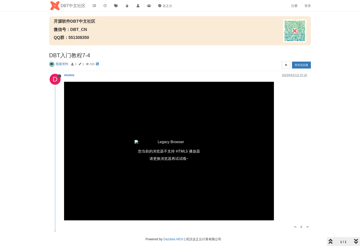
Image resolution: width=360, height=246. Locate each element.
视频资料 (62, 64)
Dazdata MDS (173, 239)
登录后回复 (301, 65)
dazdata (69, 75)
